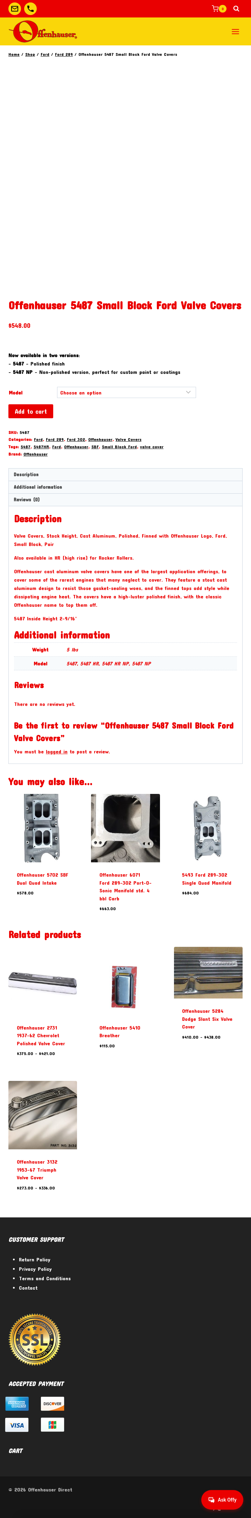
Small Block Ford (119, 446)
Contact (28, 1287)
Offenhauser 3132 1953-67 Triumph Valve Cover (37, 1169)
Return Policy (34, 1259)
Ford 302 (76, 439)
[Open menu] (235, 31)
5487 (25, 446)
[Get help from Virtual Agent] (221, 1500)
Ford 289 (55, 439)
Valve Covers (128, 439)
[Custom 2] (30, 8)
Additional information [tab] (38, 487)
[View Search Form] (236, 8)
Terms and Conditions (45, 1278)
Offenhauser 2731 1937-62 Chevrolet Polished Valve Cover (41, 1035)
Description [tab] (26, 474)
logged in (57, 751)
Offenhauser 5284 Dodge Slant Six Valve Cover (207, 1019)
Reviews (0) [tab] (27, 499)
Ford (38, 439)
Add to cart (31, 411)
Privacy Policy (35, 1269)
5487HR (41, 446)
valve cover (151, 446)
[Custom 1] (14, 8)
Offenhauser (100, 439)
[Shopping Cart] (219, 9)
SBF (95, 446)
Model (15, 392)
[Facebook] (199, 1507)
